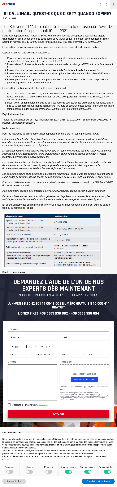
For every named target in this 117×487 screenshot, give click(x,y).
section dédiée (91, 47)
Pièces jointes (66, 362)
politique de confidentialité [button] (16, 442)
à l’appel (32, 31)
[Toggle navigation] (113, 4)
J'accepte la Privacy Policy (24, 405)
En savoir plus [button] (14, 481)
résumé (18, 208)
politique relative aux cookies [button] (23, 448)
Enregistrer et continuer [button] (98, 481)
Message (12, 362)
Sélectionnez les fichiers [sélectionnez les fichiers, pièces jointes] (84, 379)
